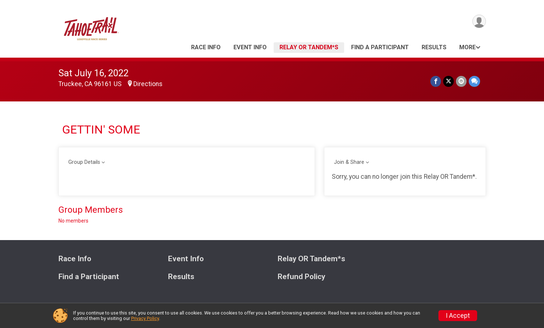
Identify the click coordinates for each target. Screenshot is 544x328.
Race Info (206, 47)
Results (434, 47)
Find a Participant (380, 47)
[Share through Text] (474, 81)
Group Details (84, 162)
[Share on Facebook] (435, 81)
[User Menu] (479, 21)
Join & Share (349, 162)
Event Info (250, 47)
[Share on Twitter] (448, 81)
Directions (148, 84)
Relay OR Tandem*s (308, 47)
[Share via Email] (461, 81)
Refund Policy (301, 277)
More (467, 47)
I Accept (458, 315)
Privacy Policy (145, 318)
